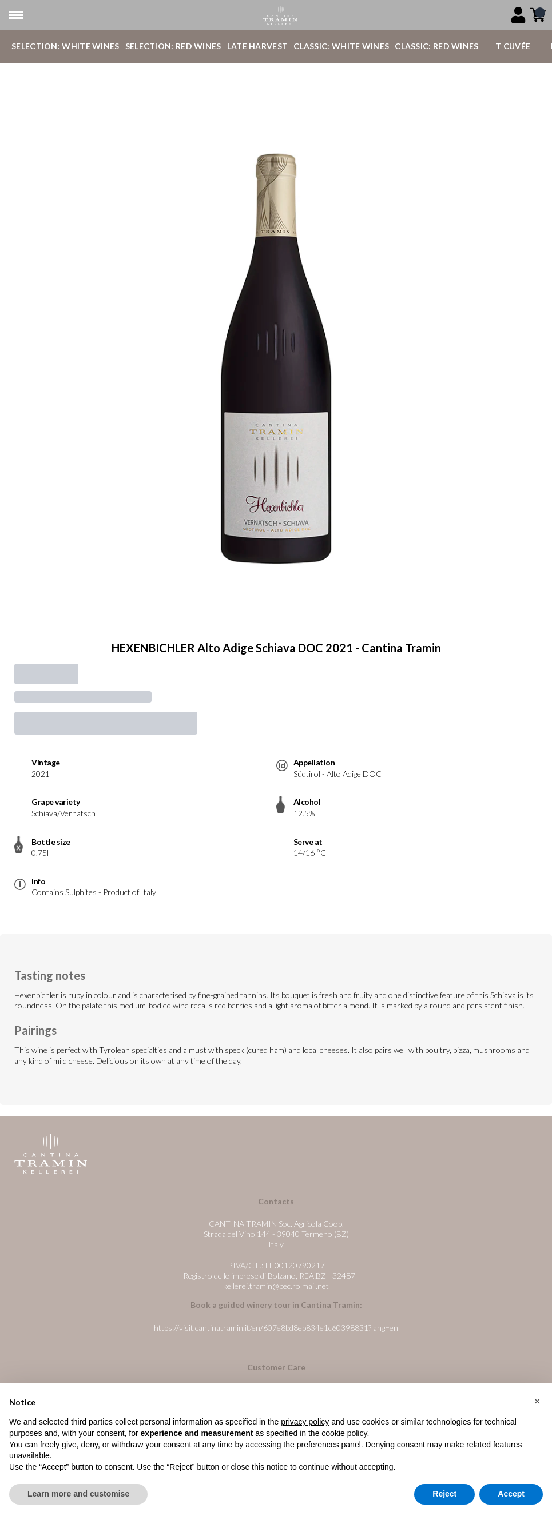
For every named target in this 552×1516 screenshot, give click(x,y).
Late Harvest (257, 46)
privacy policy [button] (305, 1421)
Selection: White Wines (65, 46)
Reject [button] (444, 1493)
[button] (537, 1401)
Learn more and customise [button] (78, 1493)
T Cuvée (512, 46)
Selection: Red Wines (173, 46)
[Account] (518, 15)
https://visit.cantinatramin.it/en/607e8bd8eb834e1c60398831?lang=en (276, 1328)
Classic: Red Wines (436, 46)
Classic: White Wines (341, 46)
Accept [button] (511, 1493)
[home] (280, 15)
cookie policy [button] (344, 1433)
